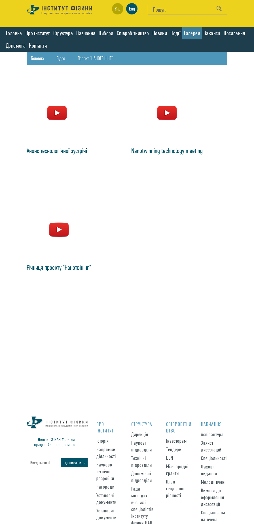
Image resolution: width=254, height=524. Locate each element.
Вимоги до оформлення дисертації (212, 497)
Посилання (234, 33)
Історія (102, 441)
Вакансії (212, 33)
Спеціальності (214, 458)
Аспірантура (212, 434)
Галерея (192, 33)
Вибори (106, 33)
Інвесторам (176, 441)
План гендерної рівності (175, 488)
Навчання (85, 33)
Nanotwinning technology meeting (167, 150)
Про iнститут (38, 33)
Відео (60, 58)
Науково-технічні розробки (105, 471)
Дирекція (139, 434)
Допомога (16, 45)
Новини (160, 33)
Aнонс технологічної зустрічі (57, 150)
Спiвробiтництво (133, 33)
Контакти (38, 45)
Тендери (173, 449)
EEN (169, 458)
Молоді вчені (213, 482)
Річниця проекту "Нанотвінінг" (59, 267)
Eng (132, 9)
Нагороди (105, 487)
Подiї (175, 33)
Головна (14, 33)
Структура (63, 33)
